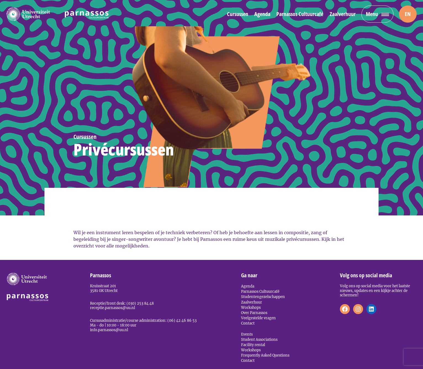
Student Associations (259, 339)
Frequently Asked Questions (265, 355)
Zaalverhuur (343, 14)
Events (247, 334)
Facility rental (253, 344)
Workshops (251, 307)
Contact (248, 323)
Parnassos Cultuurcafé (299, 14)
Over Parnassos (254, 312)
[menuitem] (408, 14)
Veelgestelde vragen (258, 318)
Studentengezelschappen (263, 296)
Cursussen (237, 14)
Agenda (262, 14)
